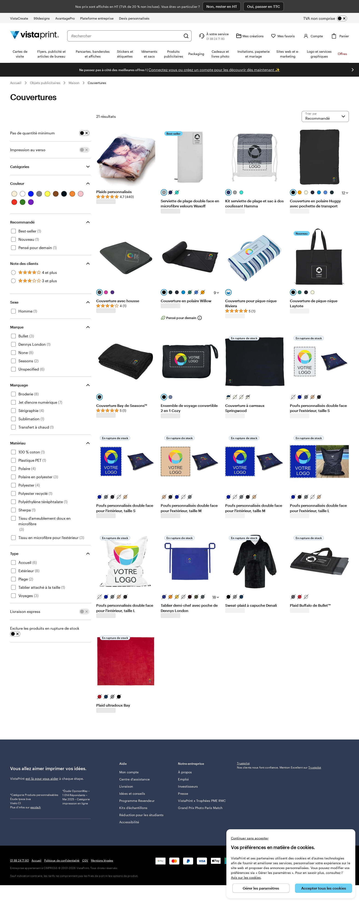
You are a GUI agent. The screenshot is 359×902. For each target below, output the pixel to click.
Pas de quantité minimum (32, 120)
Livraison (126, 771)
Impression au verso (27, 137)
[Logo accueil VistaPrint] (34, 23)
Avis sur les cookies (246, 877)
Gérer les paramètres (261, 888)
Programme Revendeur (136, 785)
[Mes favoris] (283, 23)
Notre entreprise (204, 750)
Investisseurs (188, 771)
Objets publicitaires (45, 70)
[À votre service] (213, 23)
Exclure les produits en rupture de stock (44, 615)
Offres (342, 41)
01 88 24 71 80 (19, 877)
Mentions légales (102, 877)
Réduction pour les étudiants (133, 802)
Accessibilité (129, 812)
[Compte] (312, 23)
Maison (74, 70)
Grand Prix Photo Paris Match (195, 799)
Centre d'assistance (134, 764)
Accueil (16, 70)
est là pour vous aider (42, 766)
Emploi (183, 764)
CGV (85, 877)
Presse (183, 778)
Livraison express (25, 598)
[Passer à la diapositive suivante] (352, 56)
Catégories (19, 153)
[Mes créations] (250, 23)
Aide (145, 750)
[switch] (329, 5)
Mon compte (129, 757)
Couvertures (97, 70)
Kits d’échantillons (133, 793)
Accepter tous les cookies (323, 888)
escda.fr (35, 809)
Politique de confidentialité (61, 877)
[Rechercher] (186, 23)
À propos (185, 757)
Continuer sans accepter (250, 838)
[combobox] (126, 23)
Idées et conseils (132, 778)
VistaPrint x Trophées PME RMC (198, 787)
